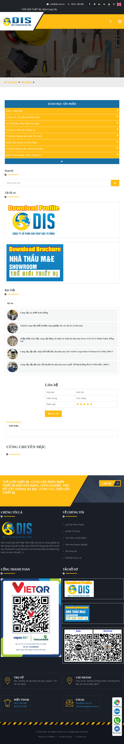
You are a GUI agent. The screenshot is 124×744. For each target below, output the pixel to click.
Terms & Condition (46, 736)
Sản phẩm (26, 82)
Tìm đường (117, 704)
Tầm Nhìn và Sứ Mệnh (75, 538)
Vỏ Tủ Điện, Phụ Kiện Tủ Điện (22, 123)
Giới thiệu (14, 426)
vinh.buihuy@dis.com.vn (87, 706)
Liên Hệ (53, 413)
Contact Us (81, 736)
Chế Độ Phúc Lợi (73, 558)
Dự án (10, 303)
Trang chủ (10, 82)
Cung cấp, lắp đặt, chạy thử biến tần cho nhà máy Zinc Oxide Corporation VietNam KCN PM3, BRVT (66, 351)
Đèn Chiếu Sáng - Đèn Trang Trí (23, 155)
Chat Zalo (117, 712)
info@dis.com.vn (83, 703)
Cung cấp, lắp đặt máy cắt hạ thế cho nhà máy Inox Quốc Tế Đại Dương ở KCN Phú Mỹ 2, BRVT (64, 364)
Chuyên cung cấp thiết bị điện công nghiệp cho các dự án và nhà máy (51, 325)
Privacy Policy (65, 736)
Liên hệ (111, 483)
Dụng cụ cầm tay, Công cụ (20, 129)
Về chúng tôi (71, 551)
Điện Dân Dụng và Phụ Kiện (21, 142)
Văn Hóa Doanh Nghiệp (76, 544)
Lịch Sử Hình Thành (74, 524)
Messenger (117, 730)
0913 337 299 (20, 706)
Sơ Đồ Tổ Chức (72, 531)
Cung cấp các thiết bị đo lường (34, 312)
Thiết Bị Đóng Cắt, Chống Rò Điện (25, 148)
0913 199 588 (20, 703)
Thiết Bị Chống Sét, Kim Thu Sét (23, 136)
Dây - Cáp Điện (14, 110)
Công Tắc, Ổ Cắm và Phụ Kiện (23, 117)
